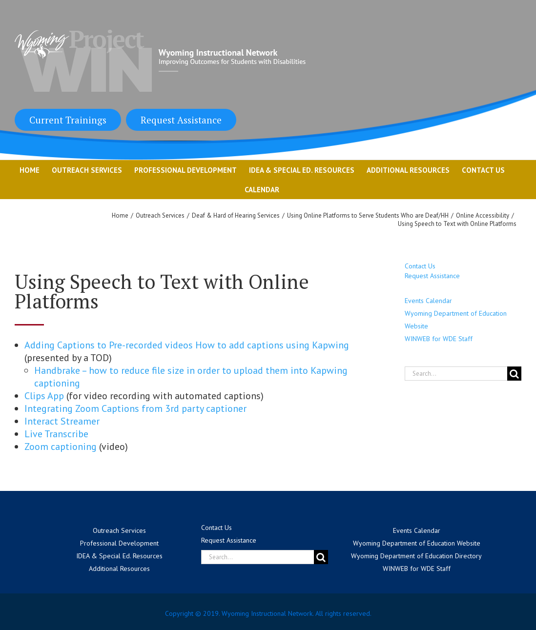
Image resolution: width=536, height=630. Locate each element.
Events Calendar (428, 300)
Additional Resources (119, 568)
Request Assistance (181, 120)
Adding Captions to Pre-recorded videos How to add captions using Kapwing (186, 345)
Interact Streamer (63, 421)
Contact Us (420, 266)
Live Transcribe (57, 433)
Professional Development (119, 543)
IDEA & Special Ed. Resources (119, 555)
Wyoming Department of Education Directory (416, 555)
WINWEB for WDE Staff (439, 338)
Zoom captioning (60, 446)
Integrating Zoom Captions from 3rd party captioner (136, 408)
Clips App (44, 395)
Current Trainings (67, 120)
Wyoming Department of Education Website (416, 543)
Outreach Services (119, 530)
